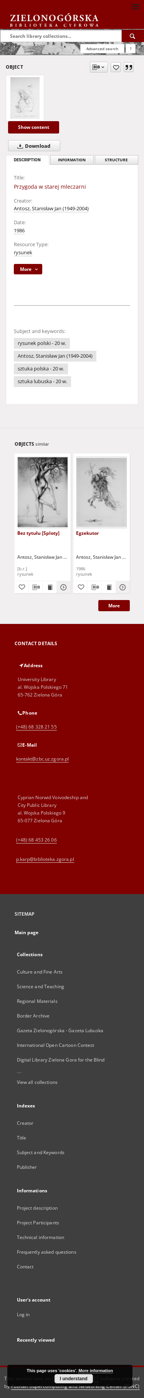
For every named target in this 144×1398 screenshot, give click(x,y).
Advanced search (102, 48)
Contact (25, 1266)
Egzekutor (87, 533)
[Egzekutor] (101, 492)
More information (95, 1370)
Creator (25, 1123)
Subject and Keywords (41, 1152)
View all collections (37, 1082)
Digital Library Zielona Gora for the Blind (61, 1060)
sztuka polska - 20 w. (41, 368)
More (114, 605)
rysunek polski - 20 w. (42, 343)
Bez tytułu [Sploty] (38, 533)
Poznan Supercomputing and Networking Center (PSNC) (75, 1386)
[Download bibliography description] (35, 587)
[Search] (133, 36)
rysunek (23, 252)
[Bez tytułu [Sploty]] (43, 492)
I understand (74, 1378)
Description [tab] (27, 159)
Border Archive (33, 1016)
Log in (23, 1314)
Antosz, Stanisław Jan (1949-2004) (51, 208)
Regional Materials (37, 1001)
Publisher (27, 1167)
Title (21, 1137)
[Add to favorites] (116, 67)
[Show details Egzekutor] (122, 587)
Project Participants (38, 1222)
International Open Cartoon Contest (55, 1045)
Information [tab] (72, 159)
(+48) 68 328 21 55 (36, 727)
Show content (33, 127)
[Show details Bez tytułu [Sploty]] (63, 587)
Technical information (41, 1237)
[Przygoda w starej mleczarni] (25, 98)
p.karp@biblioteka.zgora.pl (45, 859)
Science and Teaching (40, 986)
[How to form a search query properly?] (131, 48)
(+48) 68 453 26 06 (36, 840)
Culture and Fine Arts (40, 972)
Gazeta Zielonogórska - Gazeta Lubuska (60, 1030)
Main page (27, 932)
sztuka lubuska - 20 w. (42, 381)
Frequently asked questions (46, 1252)
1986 (19, 230)
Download (32, 145)
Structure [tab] (116, 159)
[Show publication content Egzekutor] (109, 587)
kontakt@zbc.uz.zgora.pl (42, 759)
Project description (37, 1208)
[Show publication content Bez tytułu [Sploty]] (49, 587)
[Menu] (135, 6)
